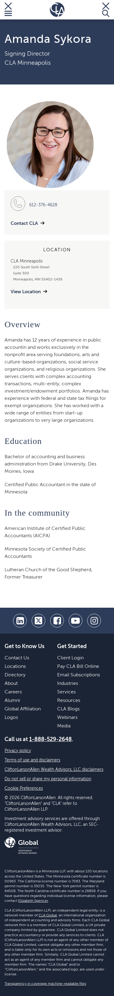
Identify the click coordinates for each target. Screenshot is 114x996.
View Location (26, 292)
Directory (15, 675)
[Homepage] (57, 9)
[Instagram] (94, 620)
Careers (13, 692)
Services (66, 692)
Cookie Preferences (24, 788)
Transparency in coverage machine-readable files (45, 984)
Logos (11, 717)
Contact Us (17, 658)
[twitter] (38, 620)
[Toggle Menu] (8, 9)
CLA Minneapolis (28, 63)
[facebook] (57, 620)
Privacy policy (18, 751)
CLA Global (48, 915)
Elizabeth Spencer (33, 901)
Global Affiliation (23, 709)
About (11, 683)
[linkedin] (20, 620)
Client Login (70, 658)
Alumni (12, 700)
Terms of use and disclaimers (32, 760)
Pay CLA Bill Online (78, 666)
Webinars (67, 717)
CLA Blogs (68, 709)
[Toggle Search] (105, 9)
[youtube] (75, 620)
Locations (15, 666)
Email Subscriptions (78, 675)
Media (64, 726)
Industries (67, 683)
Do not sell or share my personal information (48, 779)
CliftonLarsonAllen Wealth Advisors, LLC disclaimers (54, 770)
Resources (68, 700)
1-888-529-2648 (50, 739)
